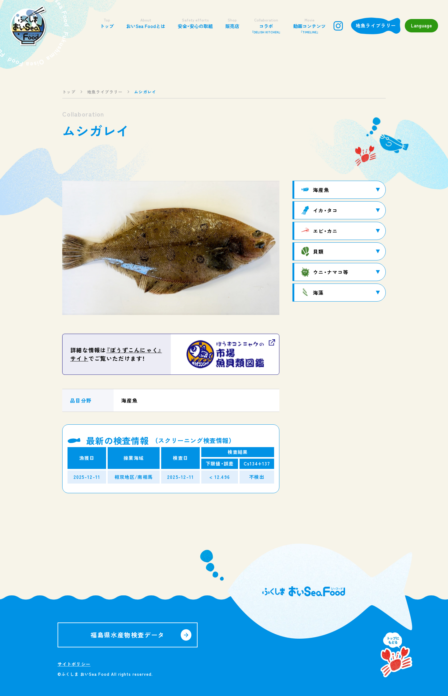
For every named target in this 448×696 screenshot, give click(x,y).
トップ (107, 23)
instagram (338, 26)
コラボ (266, 26)
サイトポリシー (74, 664)
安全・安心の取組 (195, 23)
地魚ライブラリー (376, 25)
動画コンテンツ (309, 26)
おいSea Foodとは (145, 23)
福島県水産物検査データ (128, 634)
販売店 (232, 23)
